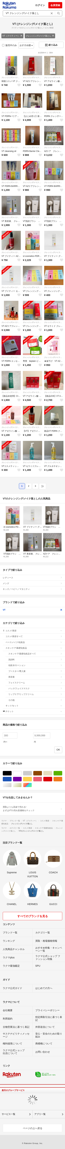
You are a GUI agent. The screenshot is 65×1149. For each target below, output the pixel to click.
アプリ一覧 (40, 1114)
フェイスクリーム (35, 682)
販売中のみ (9, 45)
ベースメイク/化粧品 (34, 642)
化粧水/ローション (35, 665)
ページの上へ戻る (32, 1128)
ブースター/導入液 (35, 671)
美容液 (35, 677)
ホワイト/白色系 (21, 773)
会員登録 (55, 5)
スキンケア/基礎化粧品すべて (35, 654)
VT (32, 610)
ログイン (40, 5)
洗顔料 (35, 659)
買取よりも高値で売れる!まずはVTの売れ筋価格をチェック (32, 809)
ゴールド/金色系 (21, 785)
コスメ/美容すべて (34, 636)
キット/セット (34, 705)
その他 (35, 700)
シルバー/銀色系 (11, 785)
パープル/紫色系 (21, 779)
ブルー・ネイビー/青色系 (11, 779)
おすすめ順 (26, 45)
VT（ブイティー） (12, 36)
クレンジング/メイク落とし (40, 36)
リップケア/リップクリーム (35, 694)
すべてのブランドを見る (32, 916)
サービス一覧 (8, 1114)
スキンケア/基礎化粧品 (34, 648)
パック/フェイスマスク (35, 688)
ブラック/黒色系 (11, 773)
